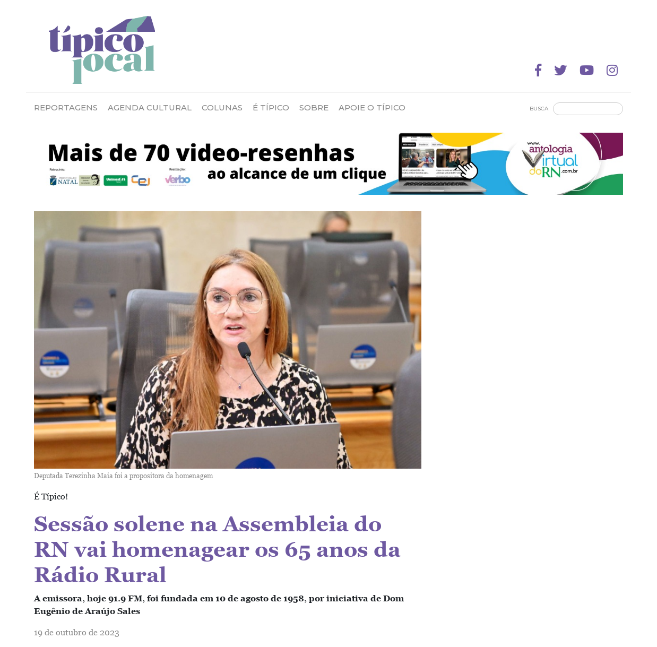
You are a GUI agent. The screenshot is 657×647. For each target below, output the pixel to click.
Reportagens (66, 107)
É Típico (271, 107)
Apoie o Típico (372, 107)
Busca (539, 108)
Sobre (313, 107)
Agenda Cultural (150, 107)
